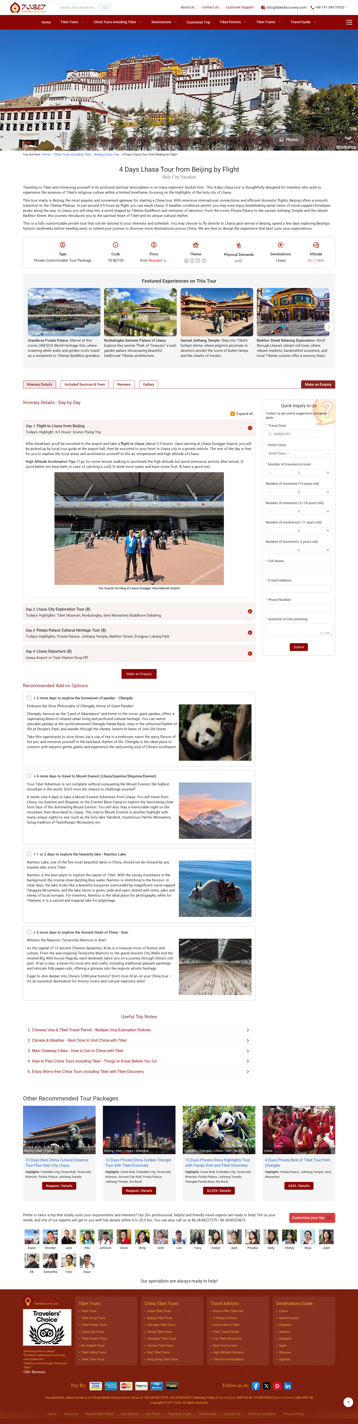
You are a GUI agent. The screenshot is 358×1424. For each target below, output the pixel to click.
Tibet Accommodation (228, 1359)
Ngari (282, 1345)
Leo (179, 1239)
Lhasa (283, 1311)
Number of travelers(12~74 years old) (295, 503)
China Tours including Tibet (115, 22)
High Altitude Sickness (228, 1352)
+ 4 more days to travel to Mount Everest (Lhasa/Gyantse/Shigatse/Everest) (91, 776)
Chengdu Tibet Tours (161, 1325)
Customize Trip (198, 22)
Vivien (124, 1239)
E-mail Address (279, 580)
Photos (288, 139)
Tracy (197, 1239)
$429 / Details (299, 1186)
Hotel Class (277, 445)
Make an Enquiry (139, 674)
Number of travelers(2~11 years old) (294, 522)
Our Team (153, 1414)
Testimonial (207, 1414)
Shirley (289, 1239)
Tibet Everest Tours (94, 1339)
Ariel (160, 1239)
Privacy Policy (293, 1414)
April (234, 1239)
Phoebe (252, 1239)
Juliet (326, 1239)
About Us (187, 7)
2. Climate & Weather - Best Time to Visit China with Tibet (139, 1041)
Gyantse (284, 1359)
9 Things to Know (225, 1318)
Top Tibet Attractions (227, 1339)
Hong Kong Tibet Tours (162, 1359)
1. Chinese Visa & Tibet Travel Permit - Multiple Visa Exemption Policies (139, 1030)
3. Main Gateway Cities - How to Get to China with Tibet (139, 1051)
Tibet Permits (230, 22)
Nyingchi (285, 1339)
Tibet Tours (69, 22)
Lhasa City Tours (92, 1332)
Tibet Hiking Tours (93, 1352)
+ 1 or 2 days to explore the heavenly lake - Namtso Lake (76, 854)
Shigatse (285, 1325)
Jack (68, 1239)
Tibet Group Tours (93, 1318)
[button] (329, 7)
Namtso (284, 1332)
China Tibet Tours (159, 1311)
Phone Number (279, 600)
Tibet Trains (265, 22)
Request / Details (59, 1186)
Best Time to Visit (225, 1345)
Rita (87, 1239)
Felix (68, 1263)
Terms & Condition (261, 1414)
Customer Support (240, 7)
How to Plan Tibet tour (228, 1311)
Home (46, 22)
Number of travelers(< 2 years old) (292, 542)
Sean (87, 1263)
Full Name (276, 561)
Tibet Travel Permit (226, 1332)
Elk (32, 1263)
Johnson (105, 1239)
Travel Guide (301, 22)
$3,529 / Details (219, 1191)
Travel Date (277, 426)
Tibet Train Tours (92, 1359)
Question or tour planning (287, 619)
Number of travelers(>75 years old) (292, 484)
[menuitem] (46, 22)
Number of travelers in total (289, 464)
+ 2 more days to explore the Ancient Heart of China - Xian (77, 932)
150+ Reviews (34, 1372)
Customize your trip (312, 1218)
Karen (32, 1239)
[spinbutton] (299, 472)
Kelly (271, 1239)
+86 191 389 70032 (329, 7)
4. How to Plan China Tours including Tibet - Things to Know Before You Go (139, 1061)
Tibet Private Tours (94, 1325)
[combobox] (292, 434)
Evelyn (216, 1239)
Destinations (161, 22)
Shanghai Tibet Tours (161, 1339)
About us (71, 1414)
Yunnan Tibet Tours (160, 1345)
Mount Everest (289, 1318)
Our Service (129, 1414)
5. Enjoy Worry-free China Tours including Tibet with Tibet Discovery (139, 1072)
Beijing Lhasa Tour (106, 154)
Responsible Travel (99, 1414)
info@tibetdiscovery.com (286, 7)
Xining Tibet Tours (159, 1332)
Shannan (285, 1352)
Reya (308, 1239)
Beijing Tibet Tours (160, 1318)
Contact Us (210, 7)
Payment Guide (179, 1414)
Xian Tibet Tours (158, 1352)
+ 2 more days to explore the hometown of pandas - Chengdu (80, 698)
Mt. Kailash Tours (93, 1345)
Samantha (50, 1263)
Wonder (50, 1239)
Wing (142, 1239)
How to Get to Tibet (226, 1325)
